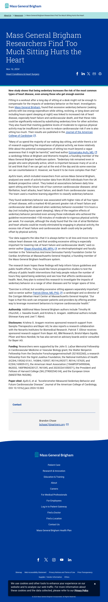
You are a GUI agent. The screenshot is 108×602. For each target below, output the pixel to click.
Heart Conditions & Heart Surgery (22, 74)
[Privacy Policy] (81, 590)
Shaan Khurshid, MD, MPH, (39, 248)
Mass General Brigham (27, 107)
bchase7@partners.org (52, 424)
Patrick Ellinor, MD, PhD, (46, 292)
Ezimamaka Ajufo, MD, (81, 152)
